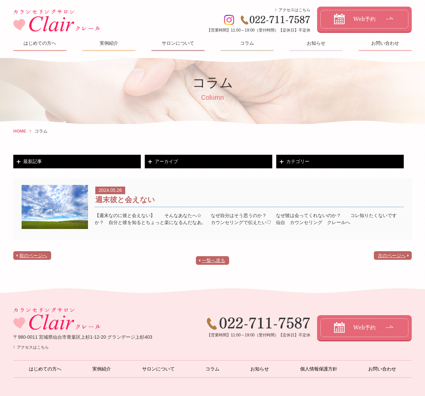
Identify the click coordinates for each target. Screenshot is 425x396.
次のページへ (392, 255)
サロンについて (178, 43)
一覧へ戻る (213, 260)
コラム (247, 43)
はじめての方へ (40, 43)
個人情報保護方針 (318, 368)
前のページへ (33, 255)
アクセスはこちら (294, 10)
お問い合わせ (385, 43)
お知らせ (316, 43)
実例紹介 (109, 43)
